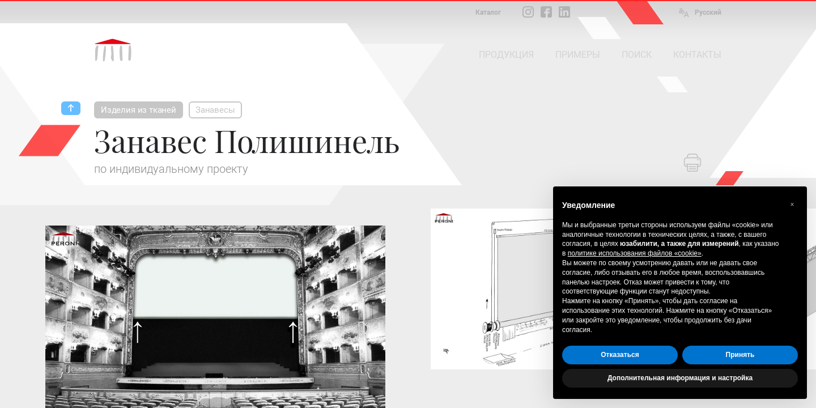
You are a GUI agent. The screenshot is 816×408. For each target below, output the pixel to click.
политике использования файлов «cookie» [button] (635, 253)
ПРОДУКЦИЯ (506, 54)
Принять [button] (740, 355)
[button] (792, 205)
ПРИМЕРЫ (577, 54)
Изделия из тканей (138, 110)
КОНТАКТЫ (697, 54)
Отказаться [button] (620, 355)
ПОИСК (637, 54)
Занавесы (215, 110)
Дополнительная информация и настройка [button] (680, 378)
